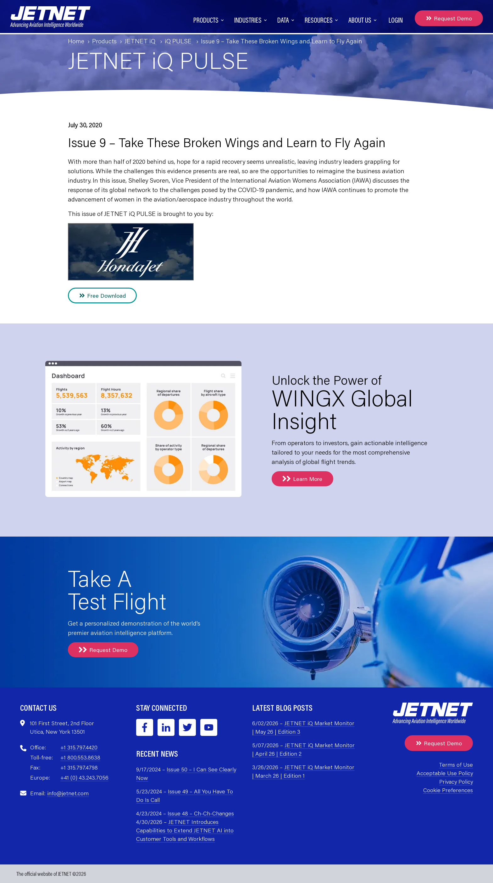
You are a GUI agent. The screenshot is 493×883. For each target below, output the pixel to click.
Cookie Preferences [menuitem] (448, 790)
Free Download (102, 295)
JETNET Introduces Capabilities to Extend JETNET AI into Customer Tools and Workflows (185, 830)
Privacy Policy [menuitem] (456, 781)
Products (104, 41)
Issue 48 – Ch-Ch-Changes (201, 813)
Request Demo (449, 18)
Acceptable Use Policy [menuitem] (445, 773)
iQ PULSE (179, 41)
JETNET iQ (141, 41)
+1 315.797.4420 (78, 747)
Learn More (302, 479)
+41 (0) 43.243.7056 (84, 777)
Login (396, 20)
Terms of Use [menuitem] (456, 764)
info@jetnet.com (68, 793)
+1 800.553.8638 (80, 757)
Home (76, 41)
